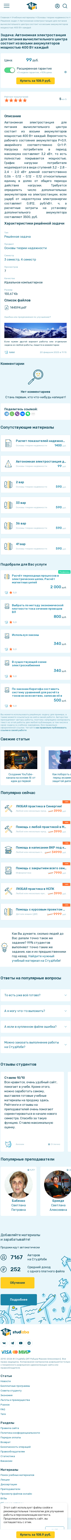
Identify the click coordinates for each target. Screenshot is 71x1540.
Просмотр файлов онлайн (16, 1493)
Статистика (8, 1456)
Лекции (5, 1479)
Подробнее (18, 1299)
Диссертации (9, 1484)
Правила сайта (10, 1428)
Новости (6, 1381)
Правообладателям (13, 1451)
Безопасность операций (16, 1446)
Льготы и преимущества (15, 1400)
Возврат (6, 1442)
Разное (5, 1404)
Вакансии (6, 1461)
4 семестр (28, 259)
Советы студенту (11, 1390)
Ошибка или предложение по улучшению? (27, 317)
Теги (3, 1414)
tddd (9, 352)
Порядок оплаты (11, 1437)
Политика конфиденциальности (20, 1432)
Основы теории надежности (25, 248)
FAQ (3, 1409)
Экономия (6, 1395)
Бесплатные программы (15, 1385)
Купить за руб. (35, 81)
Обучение (17, 1283)
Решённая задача (17, 236)
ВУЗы (4, 1498)
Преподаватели (10, 1489)
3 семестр (11, 259)
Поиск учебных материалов (17, 1475)
